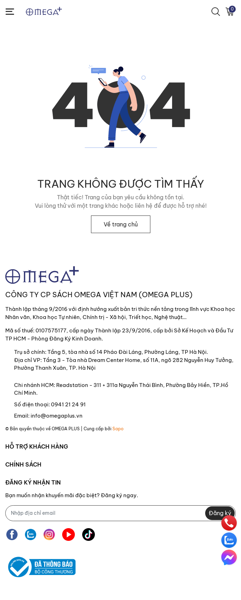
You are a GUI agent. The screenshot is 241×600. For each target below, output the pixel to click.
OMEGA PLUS (66, 428)
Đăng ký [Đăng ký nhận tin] (220, 513)
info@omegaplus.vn (57, 415)
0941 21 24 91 (68, 404)
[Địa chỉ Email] (120, 513)
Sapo (118, 428)
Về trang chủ (121, 224)
